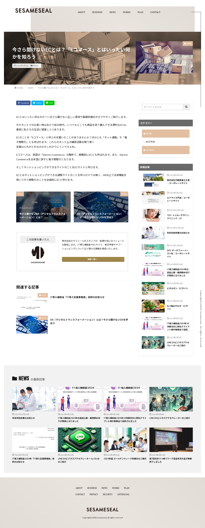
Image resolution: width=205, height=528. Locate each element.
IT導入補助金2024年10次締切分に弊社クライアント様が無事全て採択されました (178, 326)
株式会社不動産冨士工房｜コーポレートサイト (178, 182)
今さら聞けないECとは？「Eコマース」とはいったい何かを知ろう (66, 88)
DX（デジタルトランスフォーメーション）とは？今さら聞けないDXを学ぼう (89, 321)
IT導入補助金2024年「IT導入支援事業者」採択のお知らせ (33, 460)
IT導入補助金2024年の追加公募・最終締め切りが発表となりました (178, 272)
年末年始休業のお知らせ (178, 233)
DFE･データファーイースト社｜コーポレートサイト (178, 253)
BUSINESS (97, 12)
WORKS (126, 12)
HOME (20, 88)
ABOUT (81, 12)
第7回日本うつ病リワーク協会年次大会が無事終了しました (170, 460)
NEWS (112, 12)
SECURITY (108, 494)
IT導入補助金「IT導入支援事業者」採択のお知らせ (77, 297)
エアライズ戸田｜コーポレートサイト (178, 199)
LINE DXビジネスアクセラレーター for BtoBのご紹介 (78, 460)
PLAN (140, 12)
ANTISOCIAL (124, 494)
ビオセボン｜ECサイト (177, 288)
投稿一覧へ (92, 259)
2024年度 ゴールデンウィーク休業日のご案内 (125, 458)
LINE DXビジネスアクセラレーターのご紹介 (178, 344)
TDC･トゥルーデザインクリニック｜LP (178, 217)
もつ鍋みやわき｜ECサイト (177, 307)
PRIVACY (93, 494)
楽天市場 (150, 141)
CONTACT (155, 12)
